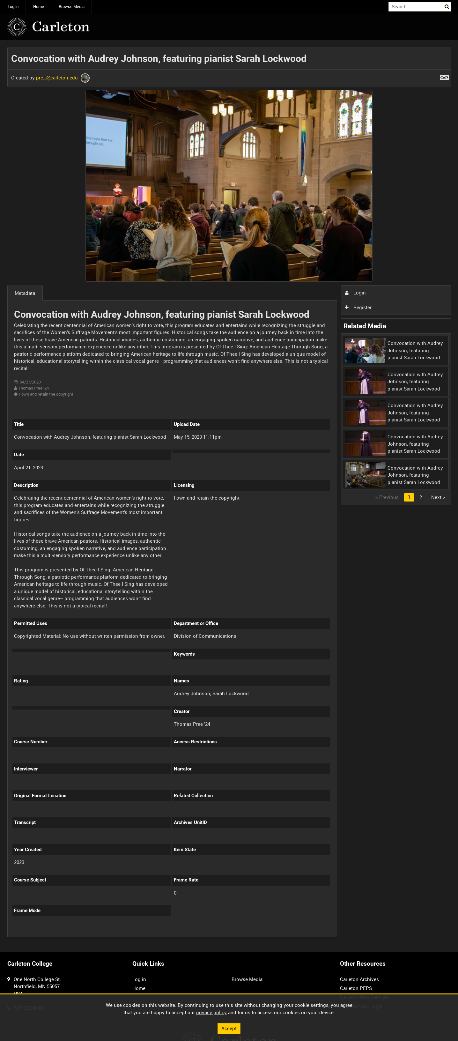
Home (38, 6)
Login (355, 292)
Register (358, 307)
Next (438, 497)
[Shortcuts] (444, 76)
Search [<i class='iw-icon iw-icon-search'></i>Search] (447, 6)
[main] (229, 496)
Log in (13, 6)
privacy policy (211, 1012)
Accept (229, 1028)
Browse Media (72, 6)
